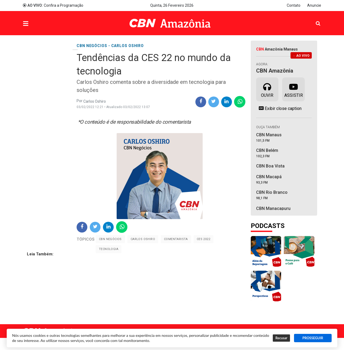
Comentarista (176, 239)
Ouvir (267, 89)
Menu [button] (36, 23)
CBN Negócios (110, 239)
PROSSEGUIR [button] (312, 338)
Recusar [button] (281, 338)
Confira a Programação (53, 5)
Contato (293, 5)
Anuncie (314, 5)
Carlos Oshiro (143, 239)
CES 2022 (203, 239)
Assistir (293, 89)
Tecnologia (108, 249)
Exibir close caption (279, 108)
